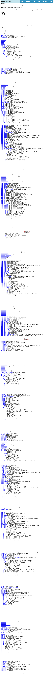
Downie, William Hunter (5, 335)
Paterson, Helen (3, 518)
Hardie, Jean (3, 401)
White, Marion (3, 651)
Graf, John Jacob (3, 379)
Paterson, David (3, 514)
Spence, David (3, 596)
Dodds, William (3, 122)
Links (51, 1)
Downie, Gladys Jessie (4, 204)
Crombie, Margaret (4, 65)
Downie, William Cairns (5, 333)
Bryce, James (3, 47)
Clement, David (3, 57)
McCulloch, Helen (4, 468)
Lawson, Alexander (4, 451)
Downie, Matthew (4, 290)
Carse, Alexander (3, 52)
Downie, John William (4, 253)
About (22, 1)
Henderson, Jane (3, 417)
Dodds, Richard (3, 111)
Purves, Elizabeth (3, 527)
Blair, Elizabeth (3, 40)
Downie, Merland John (4, 291)
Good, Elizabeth (3, 376)
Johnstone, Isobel (3, 439)
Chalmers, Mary (3, 55)
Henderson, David (4, 413)
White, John (3, 648)
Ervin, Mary (3, 350)
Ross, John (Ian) (3, 572)
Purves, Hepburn (3, 531)
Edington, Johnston (4, 345)
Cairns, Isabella (3, 48)
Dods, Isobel (3, 87)
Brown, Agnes (3, 44)
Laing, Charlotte (3, 450)
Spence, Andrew (3, 590)
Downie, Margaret (4, 259)
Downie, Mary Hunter (4, 288)
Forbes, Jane (3, 355)
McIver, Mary (3, 476)
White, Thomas (3, 655)
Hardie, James (3, 398)
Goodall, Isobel (3, 377)
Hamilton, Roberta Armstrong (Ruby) (7, 396)
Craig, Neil (2, 64)
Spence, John (3, 609)
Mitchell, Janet (3, 499)
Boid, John (2, 43)
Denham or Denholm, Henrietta (6, 68)
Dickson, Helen (3, 72)
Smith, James (3, 588)
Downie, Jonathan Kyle (4, 254)
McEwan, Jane (3, 470)
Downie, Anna (3, 145)
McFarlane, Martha (4, 472)
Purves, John (3, 534)
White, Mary (3, 650)
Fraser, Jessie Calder (4, 365)
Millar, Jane (3, 498)
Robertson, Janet (3, 555)
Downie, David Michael (5, 183)
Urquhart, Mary (3, 634)
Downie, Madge (3, 258)
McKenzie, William (4, 489)
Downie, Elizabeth (4, 186)
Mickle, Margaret (3, 497)
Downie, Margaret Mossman (5, 267)
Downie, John (3, 243)
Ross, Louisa (3, 573)
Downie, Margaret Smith (5, 271)
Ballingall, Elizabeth (4, 39)
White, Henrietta (3, 644)
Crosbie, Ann (3, 66)
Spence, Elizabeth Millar (5, 599)
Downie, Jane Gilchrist (4, 236)
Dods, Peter (2, 103)
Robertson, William (4, 557)
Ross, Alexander (17, 557)
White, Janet (3, 646)
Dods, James (3, 90)
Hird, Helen (3, 423)
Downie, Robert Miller (4, 299)
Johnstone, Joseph (4, 440)
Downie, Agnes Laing (4, 130)
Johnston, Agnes (3, 435)
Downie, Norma (3, 292)
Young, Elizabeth (3, 662)
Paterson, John (3, 519)
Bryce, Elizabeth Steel (4, 46)
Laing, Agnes (3, 449)
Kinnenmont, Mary (4, 446)
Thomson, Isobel (3, 630)
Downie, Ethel (3, 188)
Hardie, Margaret (3, 403)
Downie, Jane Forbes (4, 235)
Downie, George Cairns (4, 202)
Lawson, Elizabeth (4, 453)
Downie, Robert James (4, 295)
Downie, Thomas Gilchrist (5, 318)
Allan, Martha (3, 36)
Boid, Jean (2, 42)
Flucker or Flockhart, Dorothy (6, 354)
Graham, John (3, 383)
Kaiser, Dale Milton (4, 442)
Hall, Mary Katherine (4, 395)
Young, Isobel (3, 664)
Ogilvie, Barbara (3, 510)
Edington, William (4, 348)
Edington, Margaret (4, 346)
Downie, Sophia (3, 303)
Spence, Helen (3, 603)
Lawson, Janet (3, 458)
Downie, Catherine (4, 151)
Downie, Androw (3, 142)
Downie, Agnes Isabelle (5, 131)
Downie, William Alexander (5, 328)
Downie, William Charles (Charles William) (8, 334)
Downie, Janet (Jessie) (4, 239)
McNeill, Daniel (3, 494)
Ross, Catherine (3, 559)
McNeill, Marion (3, 495)
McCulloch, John (3, 469)
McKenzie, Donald (4, 482)
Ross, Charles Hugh (4, 561)
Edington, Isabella (4, 343)
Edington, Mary (3, 347)
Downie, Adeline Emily (5, 125)
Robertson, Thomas (4, 556)
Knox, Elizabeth (3, 448)
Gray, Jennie (3, 388)
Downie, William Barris (5, 329)
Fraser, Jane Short (4, 363)
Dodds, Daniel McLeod (4, 82)
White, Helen (3, 643)
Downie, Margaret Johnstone (5, 264)
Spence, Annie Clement (4, 592)
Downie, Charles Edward (5, 153)
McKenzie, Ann (3, 480)
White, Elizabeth (3, 639)
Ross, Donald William (4, 562)
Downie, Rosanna (4, 301)
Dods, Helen (3, 83)
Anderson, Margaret (4, 37)
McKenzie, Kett (3, 485)
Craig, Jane (2, 63)
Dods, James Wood (4, 95)
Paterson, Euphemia (4, 516)
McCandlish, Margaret (4, 467)
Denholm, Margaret (4, 70)
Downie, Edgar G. (4, 185)
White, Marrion (3, 652)
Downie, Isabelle (3, 213)
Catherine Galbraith (4, 373)
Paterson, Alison (3, 513)
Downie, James (3, 214)
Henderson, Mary (3, 421)
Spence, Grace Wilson (4, 601)
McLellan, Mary (3, 493)
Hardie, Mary (3, 404)
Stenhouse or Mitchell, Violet (5, 625)
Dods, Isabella (3, 89)
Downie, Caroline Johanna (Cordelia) (7, 150)
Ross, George (3, 563)
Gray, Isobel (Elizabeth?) (5, 385)
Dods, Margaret (3, 100)
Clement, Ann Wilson (4, 56)
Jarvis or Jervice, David (4, 433)
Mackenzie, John (3, 477)
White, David (3, 638)
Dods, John (2, 97)
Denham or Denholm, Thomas (6, 69)
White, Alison (3, 636)
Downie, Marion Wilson (5, 273)
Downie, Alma (3, 140)
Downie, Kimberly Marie (5, 256)
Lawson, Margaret (4, 459)
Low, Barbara (3, 462)
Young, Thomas (3, 667)
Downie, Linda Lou (4, 257)
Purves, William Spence (5, 552)
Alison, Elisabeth (3, 35)
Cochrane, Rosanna (4, 58)
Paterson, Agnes (3, 512)
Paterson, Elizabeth (4, 515)
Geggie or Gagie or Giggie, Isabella (7, 372)
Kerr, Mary (2, 445)
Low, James (2, 463)
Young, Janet (3, 665)
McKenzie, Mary (3, 487)
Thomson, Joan (3, 631)
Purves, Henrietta (3, 530)
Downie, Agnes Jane (4, 129)
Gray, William (3, 389)
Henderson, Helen (4, 416)
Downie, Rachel (3, 293)
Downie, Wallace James (5, 320)
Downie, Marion (3, 274)
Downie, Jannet (3, 237)
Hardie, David (3, 397)
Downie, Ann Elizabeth (4, 143)
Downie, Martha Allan (4, 277)
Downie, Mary (3, 279)
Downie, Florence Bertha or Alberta (7, 189)
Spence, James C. (3, 608)
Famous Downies (37, 1)
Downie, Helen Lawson (5, 205)
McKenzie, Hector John (5, 483)
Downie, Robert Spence (5, 300)
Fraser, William (3, 370)
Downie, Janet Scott (4, 240)
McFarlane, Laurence (4, 471)
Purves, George (3, 529)
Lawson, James (3, 456)
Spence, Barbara (3, 593)
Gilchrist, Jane (3, 374)
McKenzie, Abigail (4, 478)
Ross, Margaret (3, 575)
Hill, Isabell (3, 422)
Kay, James (2, 443)
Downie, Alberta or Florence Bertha (7, 132)
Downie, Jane (3, 233)
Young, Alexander (4, 661)
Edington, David (3, 341)
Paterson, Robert (3, 522)
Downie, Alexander (4, 133)
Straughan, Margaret (4, 627)
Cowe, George (3, 59)
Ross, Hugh (2, 567)
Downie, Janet (3, 238)
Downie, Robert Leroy (4, 297)
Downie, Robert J (3, 294)
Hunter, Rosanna (3, 432)
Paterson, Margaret (4, 521)
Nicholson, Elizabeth (4, 509)
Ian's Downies (28, 1)
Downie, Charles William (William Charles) (8, 148)
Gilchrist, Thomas (4, 375)
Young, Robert (3, 666)
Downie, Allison (3, 139)
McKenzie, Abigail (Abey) (5, 479)
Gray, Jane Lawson (4, 386)
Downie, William (3, 323)
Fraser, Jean (3, 364)
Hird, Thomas (3, 424)
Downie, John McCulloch (5, 252)
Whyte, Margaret (3, 649)
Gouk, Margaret (3, 378)
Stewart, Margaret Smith (5, 629)
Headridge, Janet (3, 411)
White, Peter (3, 653)
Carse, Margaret (3, 53)
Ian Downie (35, 673)
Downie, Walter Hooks (4, 321)
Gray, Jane (2, 387)
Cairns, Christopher (4, 51)
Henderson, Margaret (4, 420)
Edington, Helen (3, 342)
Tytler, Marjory (3, 632)
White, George (3, 641)
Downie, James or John (4, 216)
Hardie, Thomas (3, 407)
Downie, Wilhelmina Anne (5, 322)
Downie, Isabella (3, 210)
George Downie (3, 196)
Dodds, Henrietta (3, 86)
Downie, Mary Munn (4, 289)
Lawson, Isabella (3, 455)
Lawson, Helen (3, 454)
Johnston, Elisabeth (4, 436)
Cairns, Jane (3, 49)
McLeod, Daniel (3, 492)
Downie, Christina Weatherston (6, 156)
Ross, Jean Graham (4, 569)
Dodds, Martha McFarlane (5, 102)
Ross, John (2, 571)
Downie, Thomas (3, 310)
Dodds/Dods (18, 16)
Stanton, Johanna (3, 626)
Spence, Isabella (3, 604)
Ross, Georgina (3, 565)
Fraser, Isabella (3, 362)
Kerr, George (3, 444)
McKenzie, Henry (4, 484)
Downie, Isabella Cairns (5, 211)
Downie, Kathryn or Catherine (6, 255)
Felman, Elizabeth (4, 352)
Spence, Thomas (3, 622)
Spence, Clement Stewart (5, 595)
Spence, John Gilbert (4, 602)
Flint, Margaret (3, 353)
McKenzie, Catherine (4, 481)
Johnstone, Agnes (3, 438)
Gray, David (3, 384)
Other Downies (45, 1)
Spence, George (3, 600)
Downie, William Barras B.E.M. (6, 330)
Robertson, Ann (3, 554)
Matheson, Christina (4, 465)
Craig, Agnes (3, 61)
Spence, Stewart (3, 621)
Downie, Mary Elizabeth (5, 287)
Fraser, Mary (3, 366)
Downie (21, 16)
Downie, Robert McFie (4, 298)
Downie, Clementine (4, 149)
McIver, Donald (3, 475)
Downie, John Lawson (4, 251)
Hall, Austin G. (3, 394)
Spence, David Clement (5, 598)
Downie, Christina (4, 155)
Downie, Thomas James (5, 319)
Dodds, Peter (3, 106)
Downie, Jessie (3, 241)
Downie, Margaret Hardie (5, 270)
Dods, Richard (3, 109)
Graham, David (3, 382)
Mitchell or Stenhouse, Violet (5, 500)
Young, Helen (3, 663)
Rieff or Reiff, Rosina (4, 553)
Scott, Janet (2, 586)
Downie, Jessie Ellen (4, 242)
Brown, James (3, 45)
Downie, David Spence (4, 184)
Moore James (3, 501)
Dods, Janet (2, 96)
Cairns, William (3, 50)
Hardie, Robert (3, 405)
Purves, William (3, 551)
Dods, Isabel (3, 88)
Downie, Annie (3, 146)
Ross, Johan (3, 570)
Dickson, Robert (3, 73)
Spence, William (3, 624)
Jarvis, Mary (3, 434)
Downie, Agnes (3, 126)
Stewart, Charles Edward (5, 628)
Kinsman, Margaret (4, 447)
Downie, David (3, 159)
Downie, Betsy (3, 147)
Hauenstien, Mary (4, 408)
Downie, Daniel (3, 158)
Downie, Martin (3, 278)
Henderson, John (3, 419)
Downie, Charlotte (4, 154)
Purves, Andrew (3, 525)
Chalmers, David (3, 54)
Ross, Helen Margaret (4, 566)
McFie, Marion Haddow (5, 473)
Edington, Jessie (3, 344)
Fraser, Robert (3, 367)
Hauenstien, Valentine (4, 409)
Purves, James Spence (4, 533)
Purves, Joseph (3, 540)
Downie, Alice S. (3, 138)
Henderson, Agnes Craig (5, 412)
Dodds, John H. (3, 98)
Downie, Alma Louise (4, 141)
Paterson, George (3, 517)
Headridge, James (4, 410)
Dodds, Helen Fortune (4, 85)
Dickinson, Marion (4, 71)
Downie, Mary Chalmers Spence (6, 286)
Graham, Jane (3, 381)
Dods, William (3, 116)
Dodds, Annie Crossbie (4, 81)
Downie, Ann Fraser (4, 144)
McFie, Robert (3, 474)
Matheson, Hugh (3, 466)
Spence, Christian (3, 594)
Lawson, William (3, 460)
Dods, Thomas (3, 114)
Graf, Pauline (3, 380)
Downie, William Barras (5, 331)
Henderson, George (4, 415)
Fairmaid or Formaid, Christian (6, 351)
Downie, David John (4, 182)
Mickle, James (3, 496)
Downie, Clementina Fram (5, 157)
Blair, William (3, 41)
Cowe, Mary (3, 60)
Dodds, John (3, 99)
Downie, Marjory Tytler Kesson (6, 276)
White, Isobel (3, 645)
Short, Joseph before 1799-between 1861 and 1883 (9, 587)
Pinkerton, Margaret (4, 524)
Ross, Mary (2, 577)
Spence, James (3, 605)
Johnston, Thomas (4, 437)
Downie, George (3, 190)
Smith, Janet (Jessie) (4, 589)
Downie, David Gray (4, 181)
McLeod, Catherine (4, 491)
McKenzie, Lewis (4, 486)
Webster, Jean (3, 635)
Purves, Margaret (3, 542)
